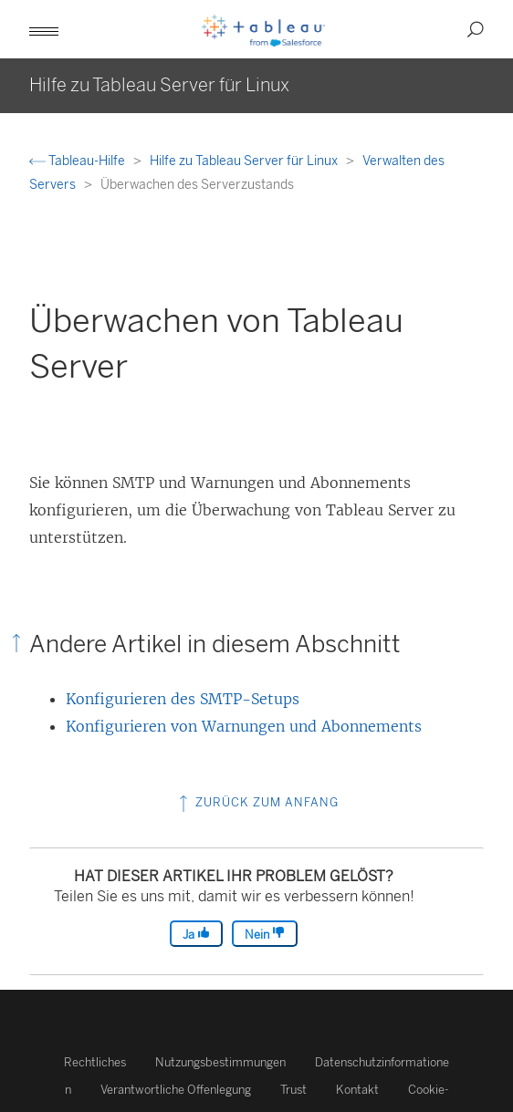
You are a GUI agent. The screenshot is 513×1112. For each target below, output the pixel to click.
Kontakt (357, 1089)
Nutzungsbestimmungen (220, 1062)
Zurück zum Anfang (257, 802)
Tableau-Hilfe (78, 161)
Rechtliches (95, 1062)
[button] (43, 29)
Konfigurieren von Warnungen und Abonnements (244, 726)
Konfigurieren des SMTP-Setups (182, 699)
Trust (293, 1089)
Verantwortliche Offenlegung (175, 1089)
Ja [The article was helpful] (196, 933)
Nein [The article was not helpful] (265, 933)
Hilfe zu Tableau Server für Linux (245, 161)
